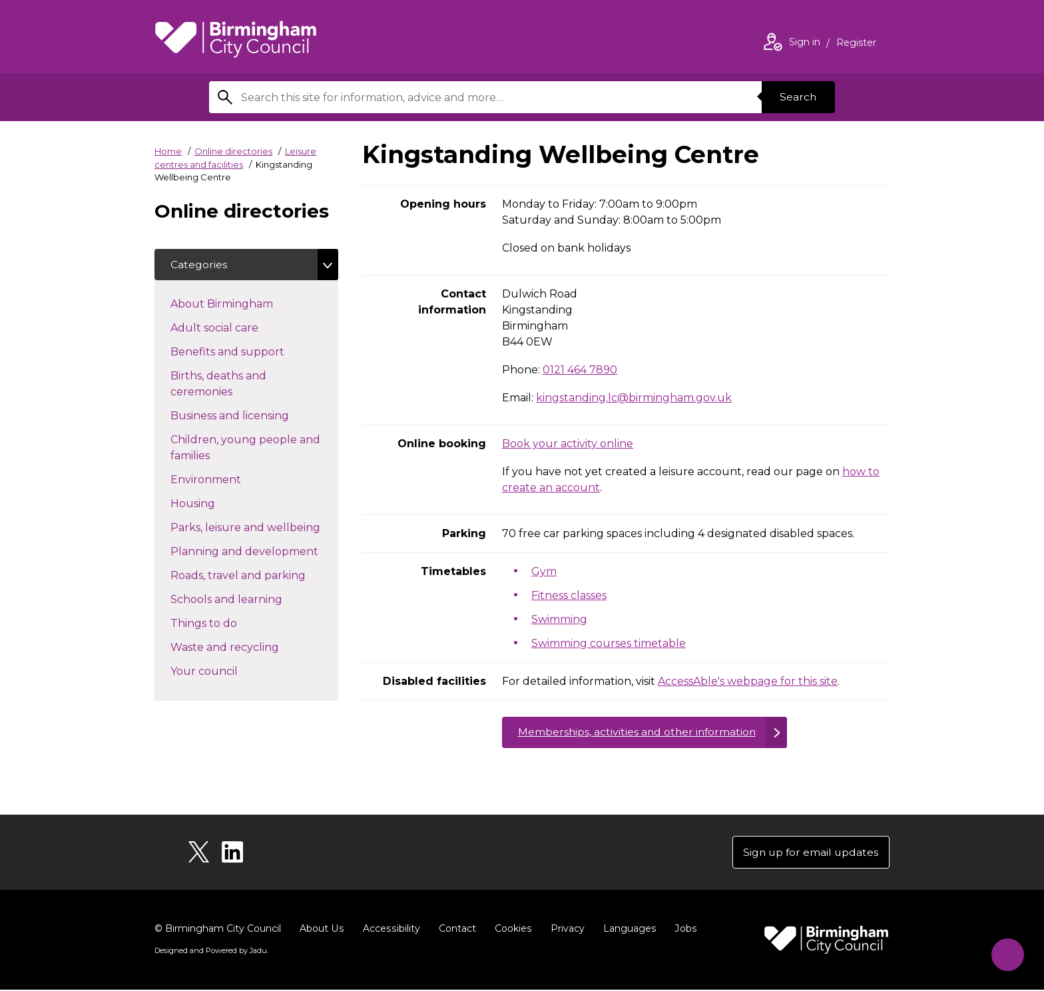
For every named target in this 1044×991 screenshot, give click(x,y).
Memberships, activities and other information (639, 732)
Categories (198, 264)
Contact (454, 930)
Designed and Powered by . (211, 951)
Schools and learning (250, 599)
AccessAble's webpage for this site (748, 681)
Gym (544, 571)
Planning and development (254, 551)
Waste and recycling (248, 647)
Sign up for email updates (809, 853)
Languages (626, 930)
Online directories (233, 151)
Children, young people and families (245, 448)
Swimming (559, 619)
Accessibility (389, 930)
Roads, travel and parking (254, 575)
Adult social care (238, 327)
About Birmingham (245, 303)
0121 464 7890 (580, 369)
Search (797, 97)
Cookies (510, 930)
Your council (227, 671)
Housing (216, 503)
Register (856, 44)
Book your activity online (567, 443)
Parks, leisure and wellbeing (254, 527)
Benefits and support (251, 351)
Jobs (681, 930)
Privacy (564, 930)
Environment (229, 479)
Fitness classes (569, 595)
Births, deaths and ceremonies (225, 384)
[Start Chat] (1005, 952)
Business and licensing (253, 415)
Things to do (227, 623)
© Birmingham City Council (217, 930)
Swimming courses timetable (608, 643)
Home (168, 151)
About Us (321, 930)
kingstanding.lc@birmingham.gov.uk (634, 397)
